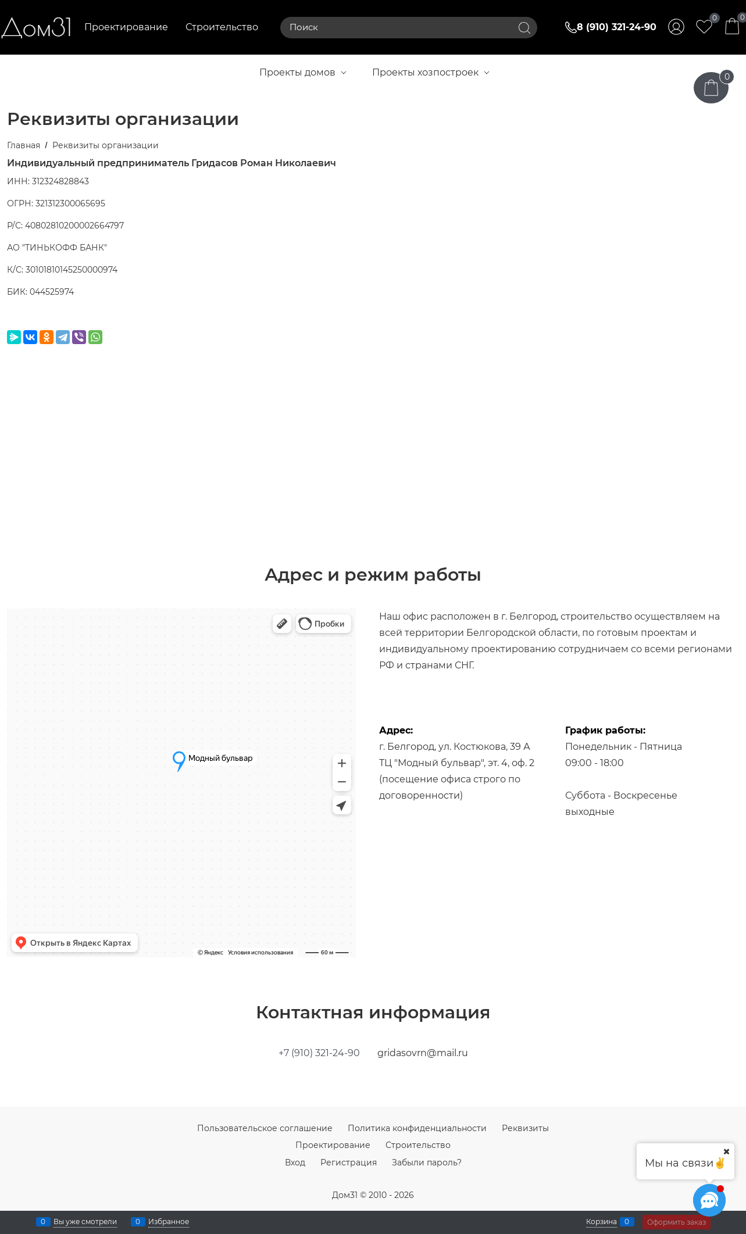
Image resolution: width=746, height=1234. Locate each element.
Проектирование (126, 27)
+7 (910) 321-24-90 (319, 1052)
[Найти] (524, 27)
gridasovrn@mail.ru (422, 1052)
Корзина (601, 1221)
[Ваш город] (726, 1151)
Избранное (168, 1221)
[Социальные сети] (709, 1200)
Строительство (221, 27)
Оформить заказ (676, 1222)
